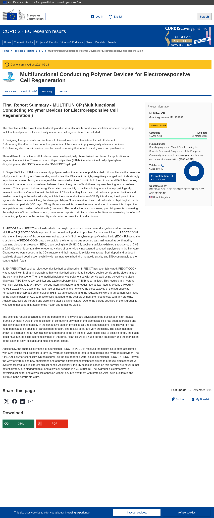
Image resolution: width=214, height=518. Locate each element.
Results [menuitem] (63, 91)
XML (21, 423)
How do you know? (69, 2)
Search (111, 42)
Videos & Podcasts (72, 42)
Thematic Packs (23, 42)
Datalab (99, 42)
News (89, 42)
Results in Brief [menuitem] (29, 91)
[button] (115, 17)
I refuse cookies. (186, 512)
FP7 (41, 50)
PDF (54, 423)
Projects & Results (47, 42)
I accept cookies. (137, 512)
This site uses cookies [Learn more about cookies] (27, 512)
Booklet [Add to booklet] (178, 399)
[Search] (204, 16)
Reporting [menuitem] (47, 91)
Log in (96, 17)
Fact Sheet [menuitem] (11, 91)
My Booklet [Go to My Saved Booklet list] (200, 399)
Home (7, 42)
